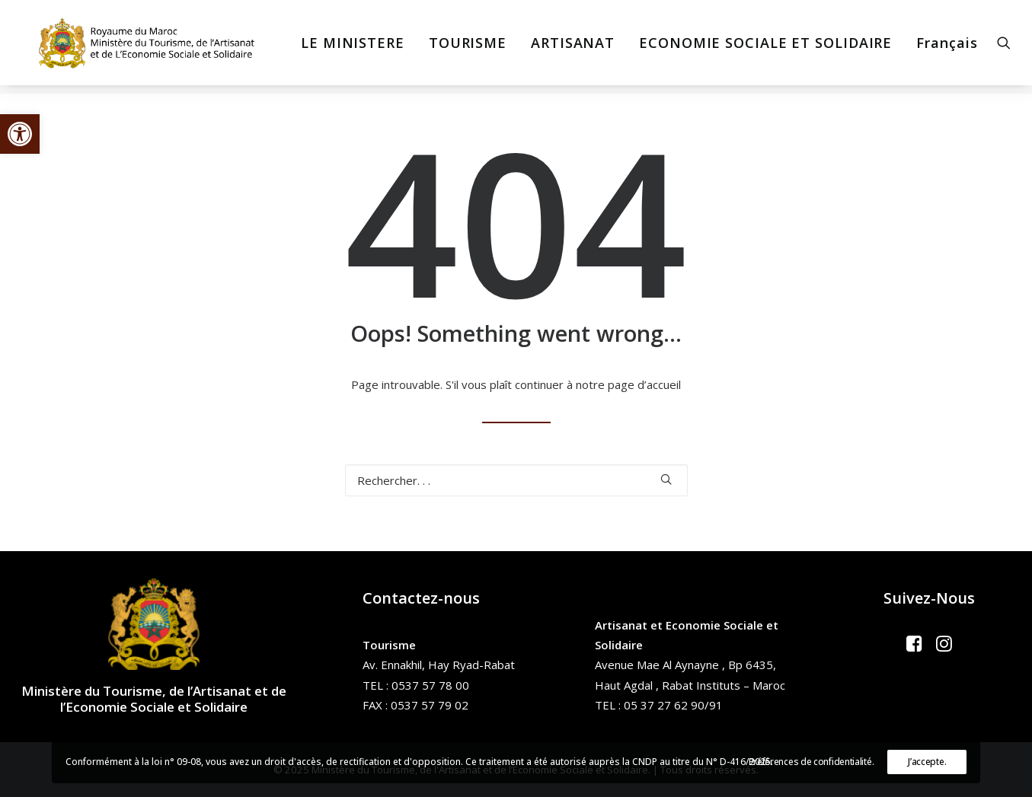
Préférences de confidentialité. (811, 761)
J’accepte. (927, 761)
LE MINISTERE (346, 47)
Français (940, 47)
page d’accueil (644, 384)
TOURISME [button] (461, 47)
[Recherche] (516, 480)
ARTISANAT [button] (567, 47)
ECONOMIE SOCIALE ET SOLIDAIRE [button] (759, 47)
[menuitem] (346, 47)
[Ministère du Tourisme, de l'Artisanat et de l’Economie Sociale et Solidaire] (145, 47)
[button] (20, 134)
